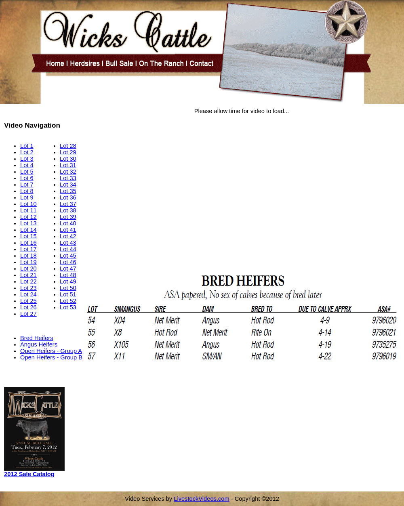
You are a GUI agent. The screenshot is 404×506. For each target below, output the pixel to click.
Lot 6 (27, 178)
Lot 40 (68, 223)
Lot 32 (68, 171)
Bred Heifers (36, 338)
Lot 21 (28, 275)
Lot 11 (28, 210)
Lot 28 (68, 146)
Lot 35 (68, 191)
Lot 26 (28, 307)
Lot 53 (68, 307)
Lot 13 (28, 223)
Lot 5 (27, 171)
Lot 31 (68, 165)
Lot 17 (28, 249)
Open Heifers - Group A (51, 351)
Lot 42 (68, 236)
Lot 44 (68, 249)
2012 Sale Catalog (29, 474)
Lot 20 (28, 268)
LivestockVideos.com (201, 499)
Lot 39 (68, 217)
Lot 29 (68, 152)
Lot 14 (28, 230)
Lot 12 (28, 217)
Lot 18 (28, 255)
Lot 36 (68, 197)
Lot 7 (27, 184)
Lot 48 (68, 275)
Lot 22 (28, 281)
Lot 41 (68, 230)
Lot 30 (68, 158)
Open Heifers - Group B (51, 357)
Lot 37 (68, 204)
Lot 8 (27, 191)
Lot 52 (68, 301)
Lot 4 (27, 165)
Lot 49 (68, 281)
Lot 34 (68, 184)
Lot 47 (68, 268)
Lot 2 (27, 152)
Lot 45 (68, 255)
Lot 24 (28, 294)
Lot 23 (28, 288)
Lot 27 (28, 314)
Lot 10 (28, 204)
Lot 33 (68, 178)
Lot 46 (68, 262)
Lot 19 (28, 262)
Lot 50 (68, 288)
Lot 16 (28, 242)
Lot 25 (28, 301)
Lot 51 (68, 294)
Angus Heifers (38, 344)
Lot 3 (27, 158)
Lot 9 (27, 197)
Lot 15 (28, 236)
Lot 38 (68, 210)
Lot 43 (68, 242)
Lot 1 (27, 146)
